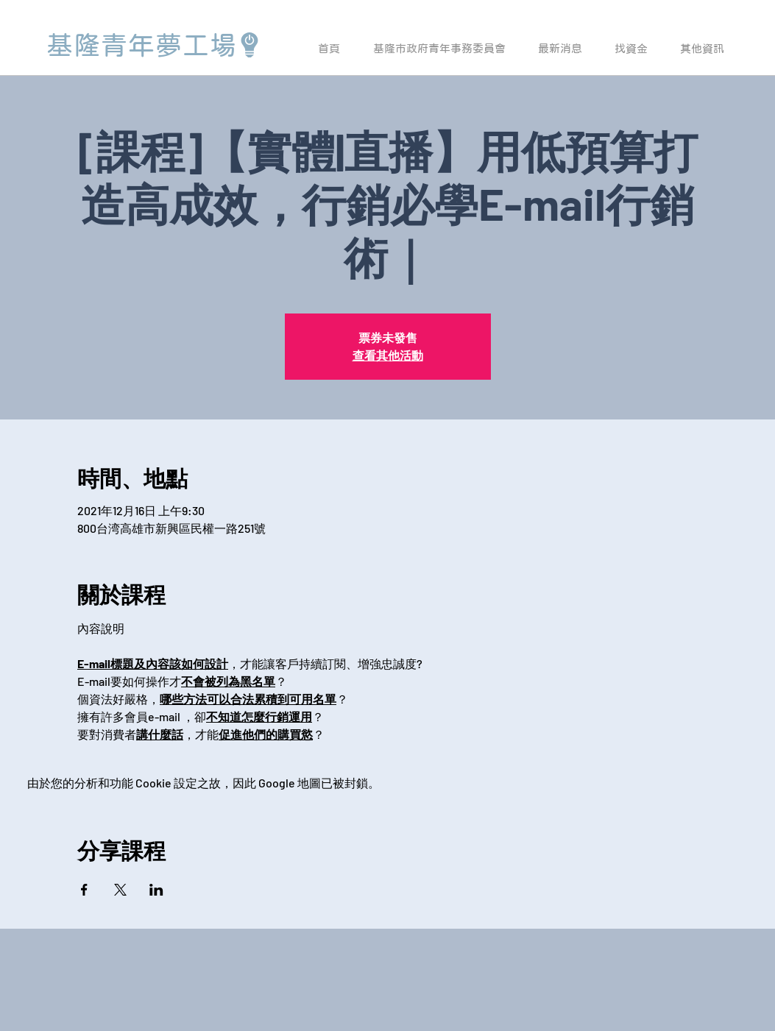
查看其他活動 (388, 355)
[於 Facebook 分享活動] (84, 890)
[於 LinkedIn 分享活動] (156, 890)
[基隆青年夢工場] (154, 44)
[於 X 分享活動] (120, 890)
